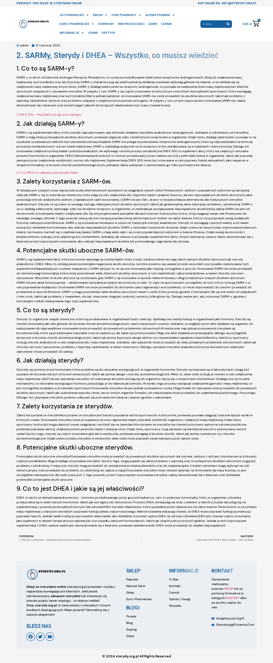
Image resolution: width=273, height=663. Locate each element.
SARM (152, 24)
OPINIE (93, 33)
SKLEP (228, 589)
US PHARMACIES (74, 15)
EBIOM (100, 15)
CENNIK (166, 24)
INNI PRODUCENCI (131, 24)
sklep (133, 571)
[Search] (228, 24)
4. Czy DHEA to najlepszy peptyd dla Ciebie (47, 173)
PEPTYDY (108, 33)
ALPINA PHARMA (160, 15)
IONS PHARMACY (127, 15)
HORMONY (106, 24)
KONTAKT (232, 598)
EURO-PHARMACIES (77, 23)
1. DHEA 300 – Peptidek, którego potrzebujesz (49, 115)
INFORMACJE (72, 32)
